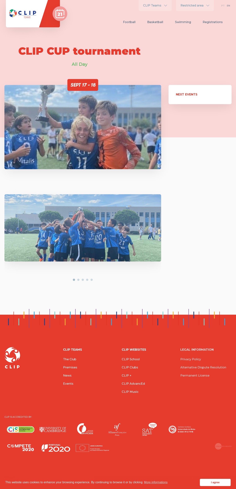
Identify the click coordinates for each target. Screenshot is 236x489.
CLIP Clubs (130, 367)
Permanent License (194, 375)
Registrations (213, 22)
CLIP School (131, 359)
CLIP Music (130, 392)
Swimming (183, 22)
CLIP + (126, 375)
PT (223, 5)
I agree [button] (215, 482)
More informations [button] (156, 482)
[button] (74, 280)
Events (68, 383)
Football (129, 22)
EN (228, 5)
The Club (69, 359)
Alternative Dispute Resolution (203, 367)
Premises (70, 367)
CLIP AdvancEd (133, 383)
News (67, 375)
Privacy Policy (190, 359)
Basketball (155, 22)
